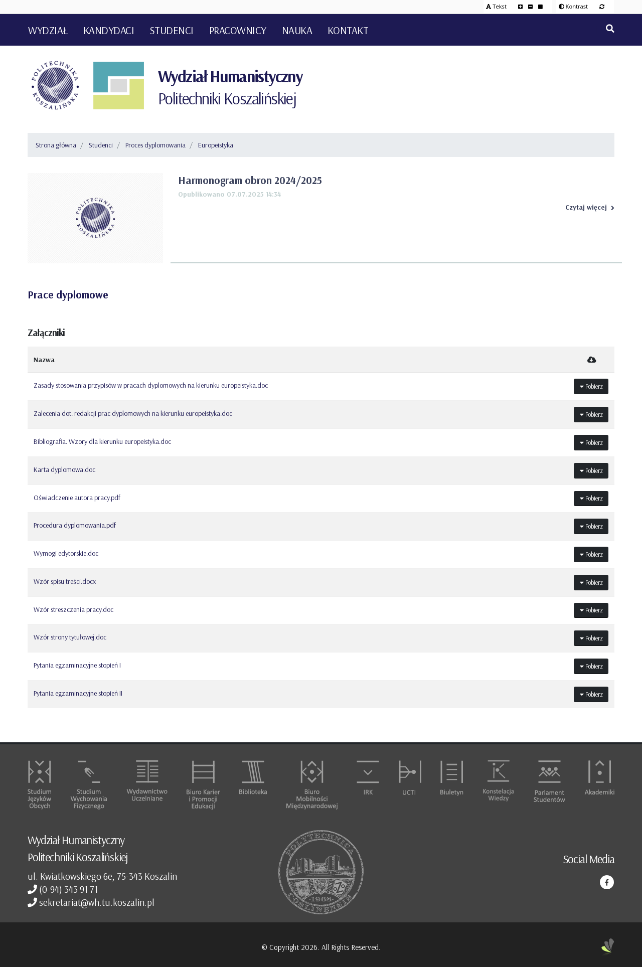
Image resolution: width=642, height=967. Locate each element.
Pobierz (591, 386)
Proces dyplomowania (155, 144)
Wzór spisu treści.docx (65, 581)
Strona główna (56, 144)
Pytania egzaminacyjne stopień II (78, 693)
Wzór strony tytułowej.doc (70, 636)
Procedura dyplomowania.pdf (75, 525)
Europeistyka (215, 144)
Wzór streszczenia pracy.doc (73, 609)
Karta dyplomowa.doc (64, 469)
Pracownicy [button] (237, 30)
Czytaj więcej (589, 207)
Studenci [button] (171, 30)
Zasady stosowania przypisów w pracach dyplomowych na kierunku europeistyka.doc (151, 385)
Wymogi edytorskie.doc (66, 553)
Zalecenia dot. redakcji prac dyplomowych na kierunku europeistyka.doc (133, 413)
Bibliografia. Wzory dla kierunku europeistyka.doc (102, 441)
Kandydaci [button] (108, 30)
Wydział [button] (48, 30)
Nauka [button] (297, 30)
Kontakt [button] (348, 30)
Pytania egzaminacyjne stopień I (77, 665)
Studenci (101, 144)
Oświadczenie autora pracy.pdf (77, 497)
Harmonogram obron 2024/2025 (250, 180)
